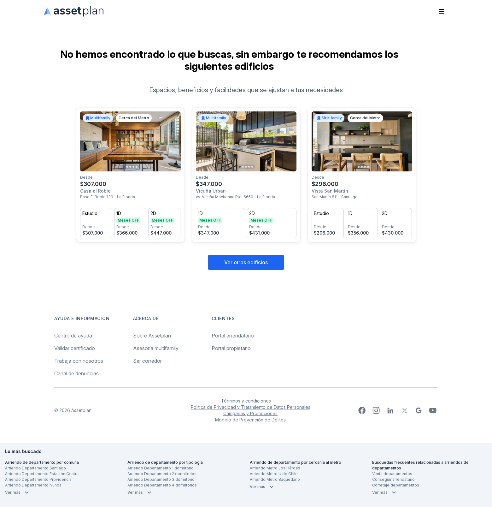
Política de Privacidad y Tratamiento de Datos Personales (250, 407)
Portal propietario (231, 348)
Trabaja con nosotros (78, 361)
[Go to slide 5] (137, 167)
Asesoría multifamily (156, 348)
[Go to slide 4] (133, 167)
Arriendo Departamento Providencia (38, 479)
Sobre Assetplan (152, 335)
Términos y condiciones (246, 400)
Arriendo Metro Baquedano (275, 479)
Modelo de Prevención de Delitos (250, 419)
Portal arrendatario (233, 335)
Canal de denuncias (76, 373)
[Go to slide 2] (127, 167)
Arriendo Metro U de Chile (274, 473)
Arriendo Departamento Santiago (35, 468)
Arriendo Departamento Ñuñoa (33, 485)
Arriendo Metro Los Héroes (275, 468)
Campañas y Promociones (250, 413)
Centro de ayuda (73, 335)
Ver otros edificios (246, 262)
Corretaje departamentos (395, 485)
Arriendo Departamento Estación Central (42, 473)
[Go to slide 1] (124, 167)
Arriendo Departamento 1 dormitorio (160, 468)
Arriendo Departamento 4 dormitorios (162, 485)
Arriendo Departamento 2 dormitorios (161, 473)
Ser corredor (147, 361)
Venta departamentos (392, 473)
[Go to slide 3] (130, 167)
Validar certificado (74, 348)
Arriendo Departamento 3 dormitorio (161, 479)
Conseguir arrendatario (393, 479)
